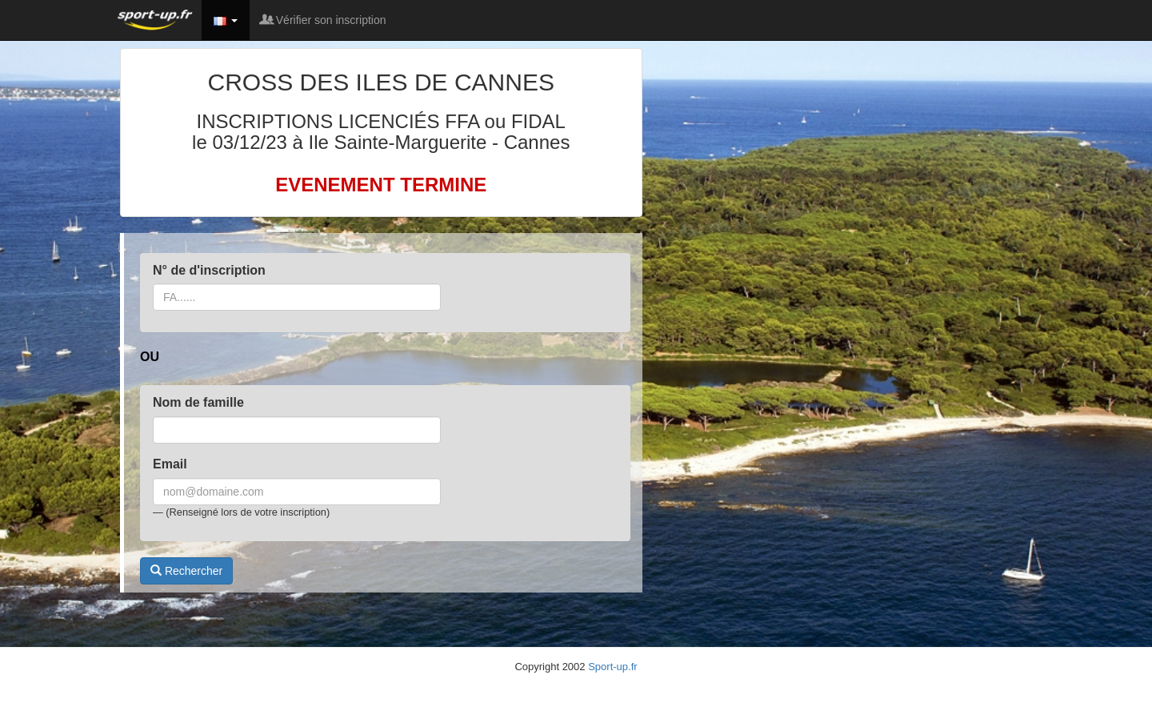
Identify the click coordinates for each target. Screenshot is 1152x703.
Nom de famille (198, 402)
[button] (226, 20)
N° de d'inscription (209, 270)
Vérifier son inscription (324, 20)
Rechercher (186, 570)
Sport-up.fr (612, 667)
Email (170, 464)
